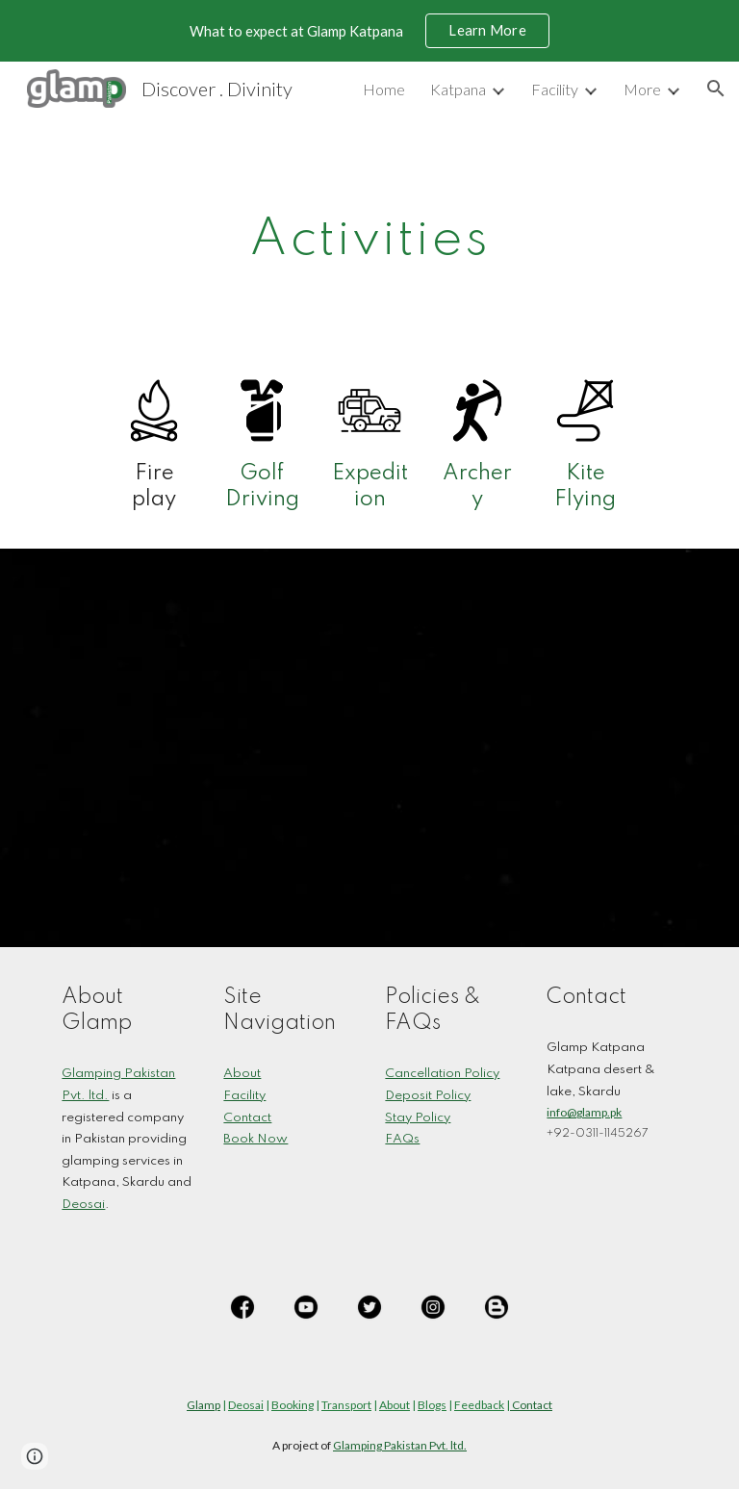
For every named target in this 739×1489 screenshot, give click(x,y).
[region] (369, 31)
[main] (369, 233)
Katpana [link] (458, 89)
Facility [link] (554, 89)
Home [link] (384, 89)
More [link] (642, 89)
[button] (716, 88)
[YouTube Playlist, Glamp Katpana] (369, 748)
